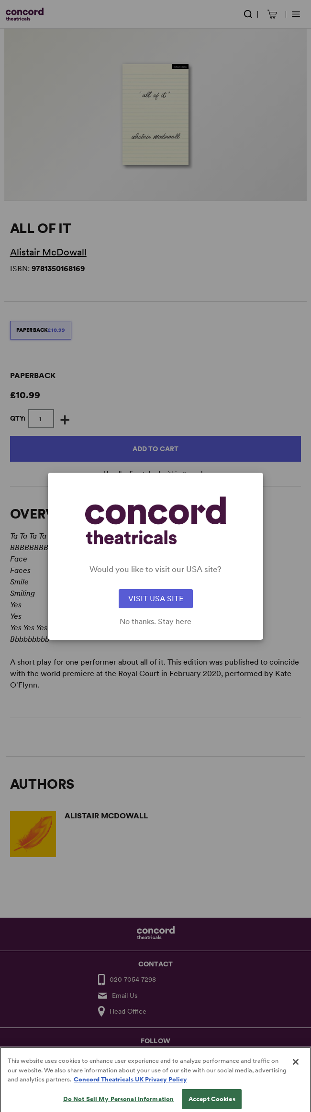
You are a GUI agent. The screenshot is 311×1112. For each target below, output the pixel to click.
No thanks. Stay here (155, 621)
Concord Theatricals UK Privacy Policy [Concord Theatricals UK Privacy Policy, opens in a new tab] (130, 1086)
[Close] (295, 1069)
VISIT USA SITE (155, 598)
